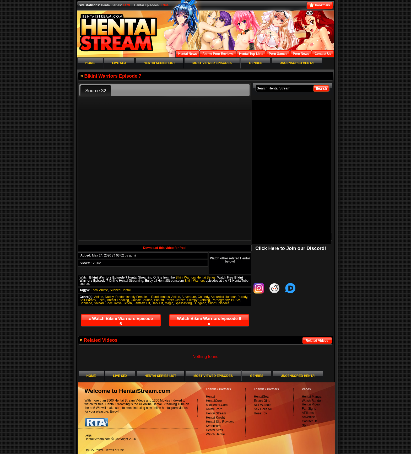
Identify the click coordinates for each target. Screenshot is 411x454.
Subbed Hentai (120, 290)
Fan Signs (309, 408)
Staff (305, 425)
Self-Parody (88, 300)
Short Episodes (218, 303)
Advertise (308, 417)
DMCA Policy (94, 450)
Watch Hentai (215, 434)
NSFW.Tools (262, 405)
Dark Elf (157, 303)
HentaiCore (214, 401)
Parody (242, 297)
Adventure (189, 297)
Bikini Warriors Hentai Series (195, 277)
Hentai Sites (214, 430)
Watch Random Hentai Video (312, 402)
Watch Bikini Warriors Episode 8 (209, 321)
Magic (169, 303)
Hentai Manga (312, 396)
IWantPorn (213, 426)
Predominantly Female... (132, 297)
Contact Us (309, 421)
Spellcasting (183, 303)
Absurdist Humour (223, 297)
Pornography (221, 300)
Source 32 (95, 90)
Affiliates (308, 413)
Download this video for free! (164, 248)
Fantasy (139, 303)
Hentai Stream (216, 413)
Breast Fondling (118, 300)
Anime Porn (214, 409)
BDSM (235, 300)
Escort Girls (262, 401)
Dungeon (199, 303)
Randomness (160, 297)
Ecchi (101, 300)
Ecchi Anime (99, 290)
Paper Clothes (175, 300)
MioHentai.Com (217, 405)
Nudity (109, 297)
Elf (148, 303)
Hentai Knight (215, 417)
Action (175, 297)
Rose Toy (260, 413)
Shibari (99, 303)
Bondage (86, 303)
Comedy (203, 297)
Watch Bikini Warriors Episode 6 (121, 321)
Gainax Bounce (141, 300)
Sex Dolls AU (263, 409)
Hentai (210, 396)
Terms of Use (114, 450)
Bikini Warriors (195, 280)
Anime (98, 297)
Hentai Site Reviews (220, 422)
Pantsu (159, 300)
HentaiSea (261, 396)
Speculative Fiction (118, 303)
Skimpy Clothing (198, 300)
